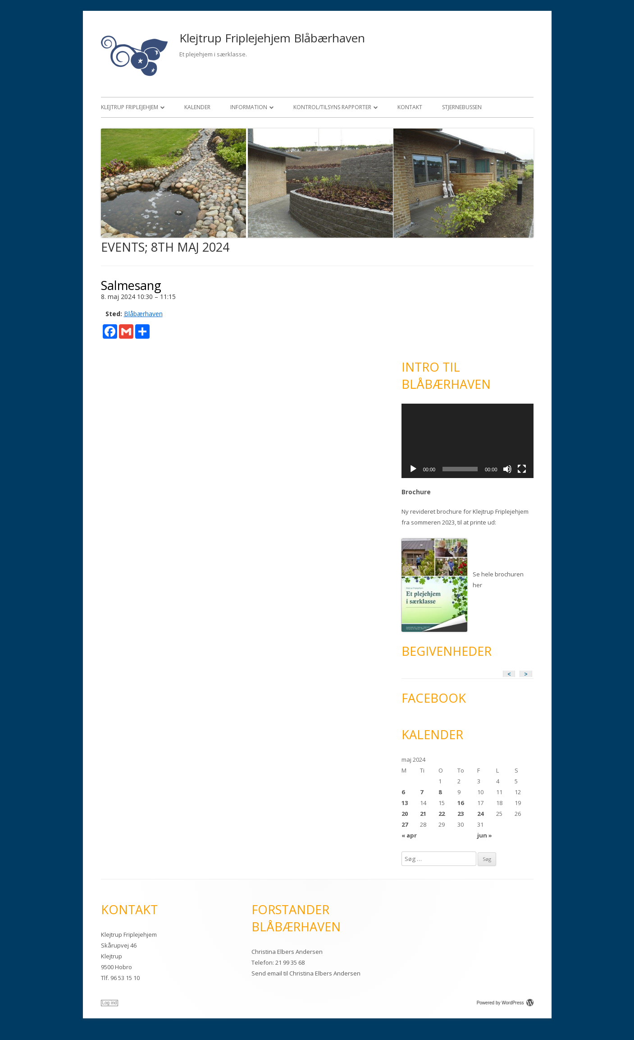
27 (404, 824)
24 (480, 814)
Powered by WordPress (505, 1002)
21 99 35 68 (290, 962)
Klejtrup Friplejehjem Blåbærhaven (272, 38)
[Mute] (507, 469)
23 (460, 814)
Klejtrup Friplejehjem (129, 107)
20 (404, 814)
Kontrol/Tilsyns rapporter (332, 107)
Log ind (109, 1002)
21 (423, 814)
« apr (409, 835)
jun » (484, 835)
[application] (467, 441)
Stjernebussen (462, 107)
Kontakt (409, 107)
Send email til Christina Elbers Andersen (305, 973)
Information (248, 107)
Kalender (197, 107)
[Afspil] (413, 469)
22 (441, 814)
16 (460, 803)
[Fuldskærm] (521, 469)
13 (404, 803)
